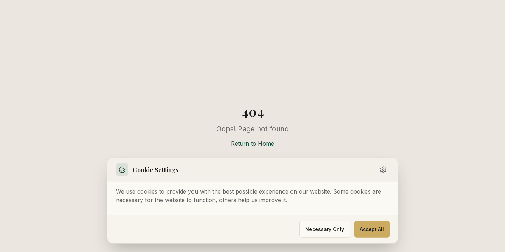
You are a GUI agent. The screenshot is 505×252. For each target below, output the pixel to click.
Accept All (372, 228)
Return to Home (252, 143)
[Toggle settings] (383, 169)
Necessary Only (324, 228)
